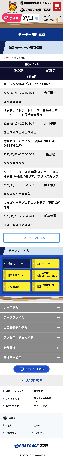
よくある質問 (12, 398)
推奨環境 (38, 391)
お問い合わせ (12, 406)
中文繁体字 (39, 433)
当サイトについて (14, 391)
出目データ (18, 275)
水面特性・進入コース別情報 (49, 274)
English (9, 425)
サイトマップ (40, 406)
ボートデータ (48, 264)
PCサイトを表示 (31, 369)
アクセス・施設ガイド (31, 337)
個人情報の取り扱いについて (45, 400)
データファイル (31, 317)
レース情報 (31, 307)
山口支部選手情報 (31, 327)
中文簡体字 (11, 433)
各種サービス (31, 357)
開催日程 (9, 347)
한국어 (37, 425)
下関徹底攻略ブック (48, 286)
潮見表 (16, 287)
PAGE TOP (33, 380)
